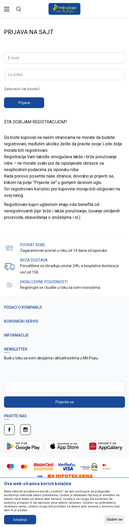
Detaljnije (20, 520)
